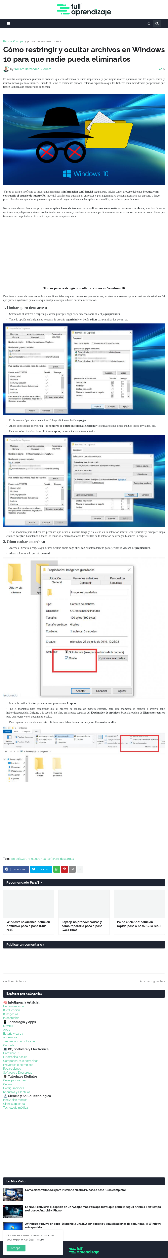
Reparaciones (12, 1068)
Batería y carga (13, 1033)
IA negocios (10, 1014)
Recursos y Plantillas (16, 1092)
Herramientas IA (13, 1006)
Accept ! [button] (16, 1248)
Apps (6, 1029)
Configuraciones (13, 1088)
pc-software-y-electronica (44, 41)
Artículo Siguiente (151, 981)
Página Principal (13, 41)
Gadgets (8, 1045)
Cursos (7, 1084)
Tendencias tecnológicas (19, 1041)
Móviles (8, 1025)
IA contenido (11, 1017)
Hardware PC (12, 1053)
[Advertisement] (84, 252)
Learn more (36, 1239)
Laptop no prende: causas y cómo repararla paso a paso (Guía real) (82, 926)
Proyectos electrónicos (18, 1064)
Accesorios (10, 1037)
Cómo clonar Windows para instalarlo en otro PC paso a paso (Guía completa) (75, 1190)
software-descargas (61, 858)
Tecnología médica (15, 1107)
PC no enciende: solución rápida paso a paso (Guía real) (139, 924)
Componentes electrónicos (20, 1060)
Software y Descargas (17, 1072)
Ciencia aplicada (14, 1103)
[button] (9, 23)
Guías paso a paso (15, 1080)
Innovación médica (15, 1099)
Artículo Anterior (15, 981)
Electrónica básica (15, 1056)
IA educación (11, 1010)
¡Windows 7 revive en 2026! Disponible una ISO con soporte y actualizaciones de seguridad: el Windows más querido (93, 1225)
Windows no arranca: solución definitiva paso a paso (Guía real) (28, 926)
